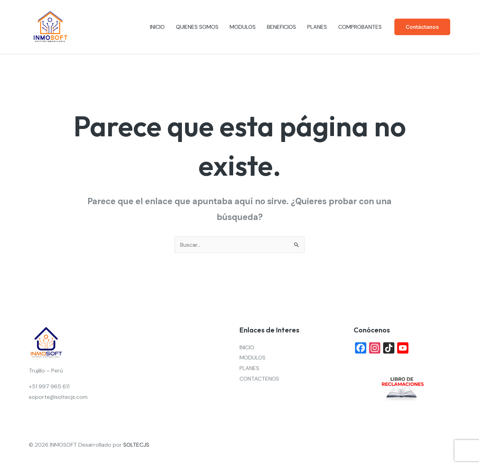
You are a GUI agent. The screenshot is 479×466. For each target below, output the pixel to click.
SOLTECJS (136, 444)
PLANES (317, 27)
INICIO (157, 27)
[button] (422, 27)
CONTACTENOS (259, 378)
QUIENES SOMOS (197, 27)
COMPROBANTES (360, 27)
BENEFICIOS (281, 27)
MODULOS (243, 27)
